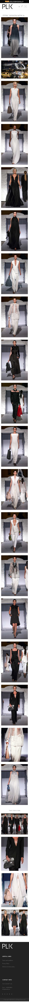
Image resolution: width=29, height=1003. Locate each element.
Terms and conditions (7, 960)
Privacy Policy (5, 963)
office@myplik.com (6, 989)
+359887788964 (9, 987)
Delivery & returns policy (8, 966)
